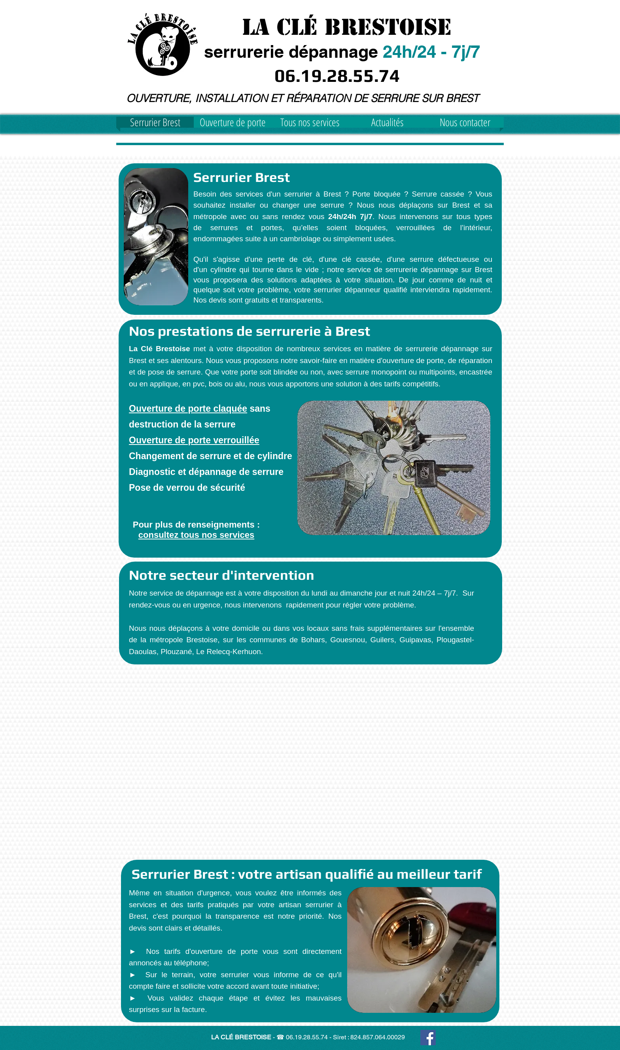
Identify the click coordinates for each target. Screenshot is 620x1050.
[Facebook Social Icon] (428, 1037)
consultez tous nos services (196, 535)
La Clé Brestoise (347, 27)
